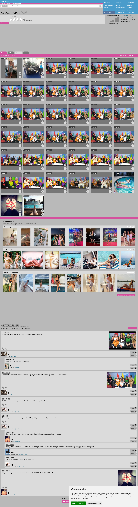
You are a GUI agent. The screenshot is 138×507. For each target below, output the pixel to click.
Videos (106, 8)
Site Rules (118, 3)
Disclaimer (130, 10)
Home (108, 3)
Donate (129, 5)
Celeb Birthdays (120, 10)
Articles (117, 5)
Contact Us (130, 12)
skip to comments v (130, 218)
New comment (132, 328)
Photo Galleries (108, 5)
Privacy (129, 8)
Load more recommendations (126, 295)
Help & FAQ (130, 3)
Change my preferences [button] (94, 503)
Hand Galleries (119, 12)
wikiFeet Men (107, 12)
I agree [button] (74, 503)
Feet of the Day (120, 8)
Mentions (106, 10)
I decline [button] (81, 503)
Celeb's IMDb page (126, 15)
